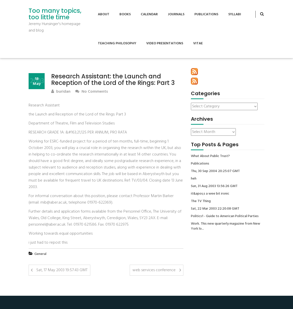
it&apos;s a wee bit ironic (210, 193)
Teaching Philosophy (117, 43)
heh (193, 178)
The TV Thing (201, 201)
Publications (206, 14)
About (103, 14)
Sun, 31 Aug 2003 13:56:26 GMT (214, 186)
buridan (60, 92)
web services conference (154, 270)
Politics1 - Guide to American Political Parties (225, 216)
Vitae (198, 43)
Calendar (149, 14)
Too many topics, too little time (55, 14)
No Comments (91, 92)
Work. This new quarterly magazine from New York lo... (225, 226)
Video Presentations (164, 43)
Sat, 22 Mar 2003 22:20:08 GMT (215, 208)
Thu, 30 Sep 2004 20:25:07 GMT (215, 171)
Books (125, 14)
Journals (176, 14)
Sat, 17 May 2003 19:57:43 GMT (62, 270)
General (40, 254)
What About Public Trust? (210, 156)
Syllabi (234, 14)
